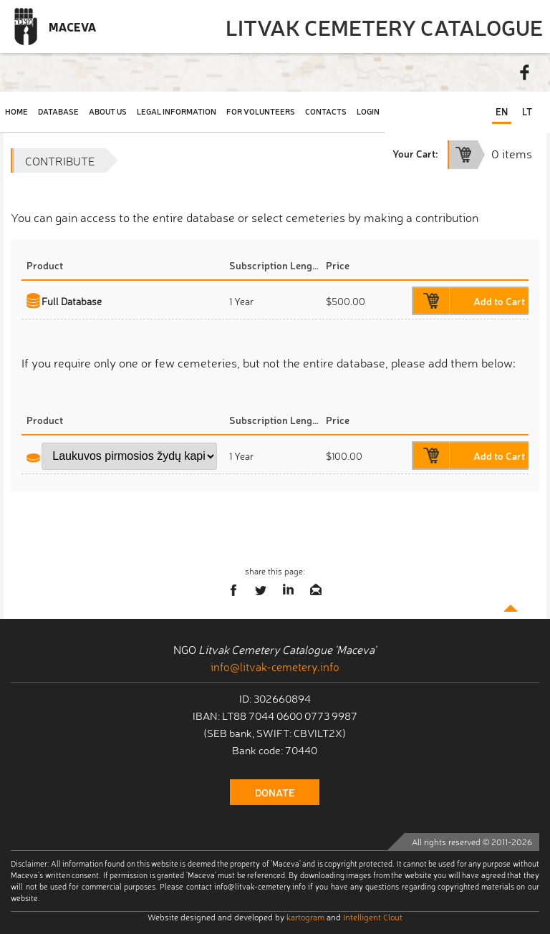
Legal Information (176, 111)
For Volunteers (260, 111)
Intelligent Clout (372, 917)
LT (527, 111)
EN (502, 111)
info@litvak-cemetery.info (275, 666)
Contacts (326, 111)
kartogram (305, 917)
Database (58, 111)
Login (368, 111)
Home (16, 111)
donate (274, 792)
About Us (108, 111)
